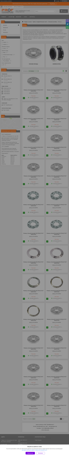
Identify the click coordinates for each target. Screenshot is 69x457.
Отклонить (40, 453)
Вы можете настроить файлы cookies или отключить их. (34, 450)
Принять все (30, 453)
